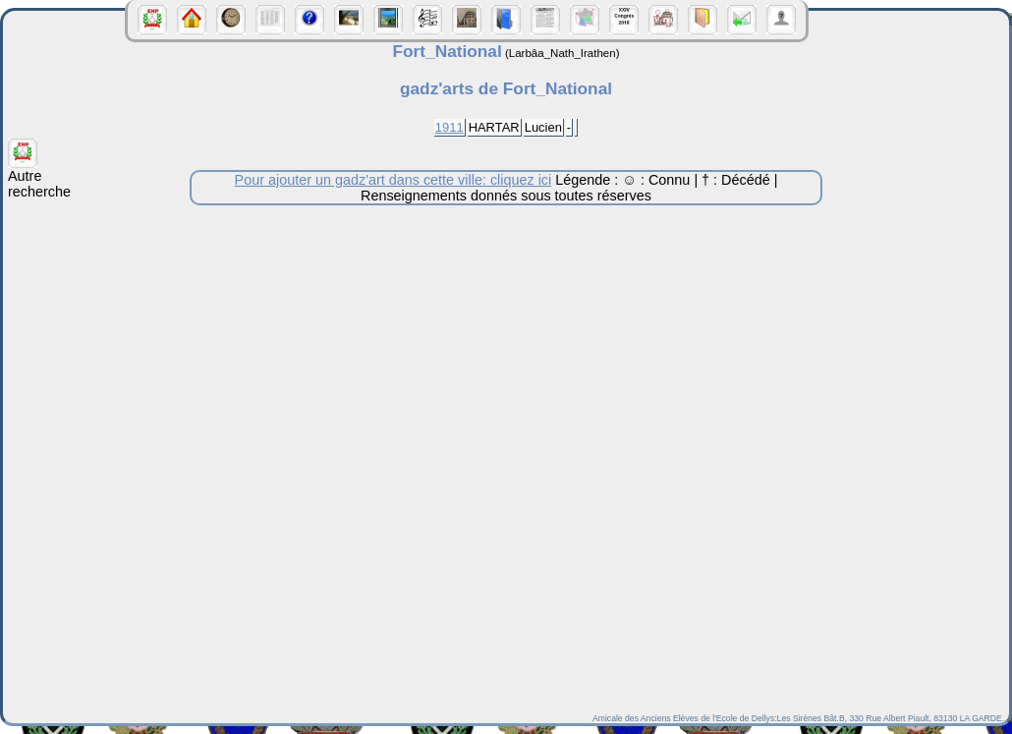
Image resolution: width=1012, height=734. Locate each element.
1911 (449, 127)
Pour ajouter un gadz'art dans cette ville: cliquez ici (393, 180)
